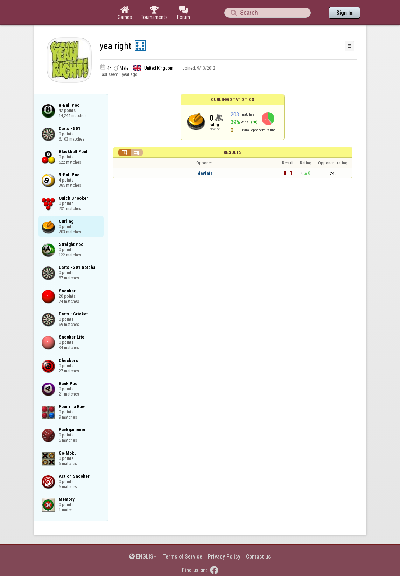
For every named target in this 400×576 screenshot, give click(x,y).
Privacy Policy (224, 556)
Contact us (258, 556)
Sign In (344, 12)
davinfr (205, 173)
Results (233, 152)
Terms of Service (182, 556)
